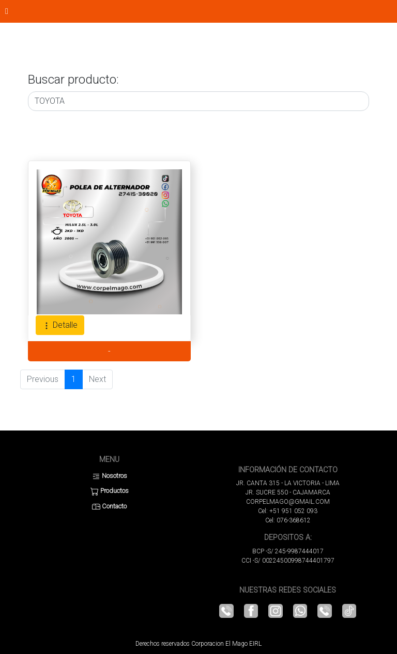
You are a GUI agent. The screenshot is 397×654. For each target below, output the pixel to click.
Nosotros (109, 476)
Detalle (60, 325)
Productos (109, 491)
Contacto (109, 506)
